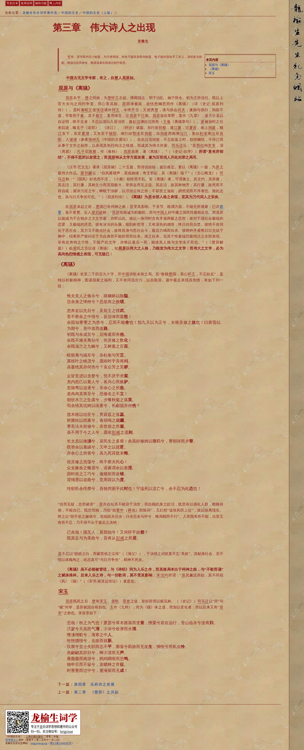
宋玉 (212, 73)
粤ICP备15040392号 (60, 743)
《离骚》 (215, 69)
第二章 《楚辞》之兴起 (96, 692)
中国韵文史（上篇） (98, 12)
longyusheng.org (39, 743)
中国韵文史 (70, 12)
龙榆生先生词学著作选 (39, 12)
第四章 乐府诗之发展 (94, 684)
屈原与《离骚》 (219, 65)
